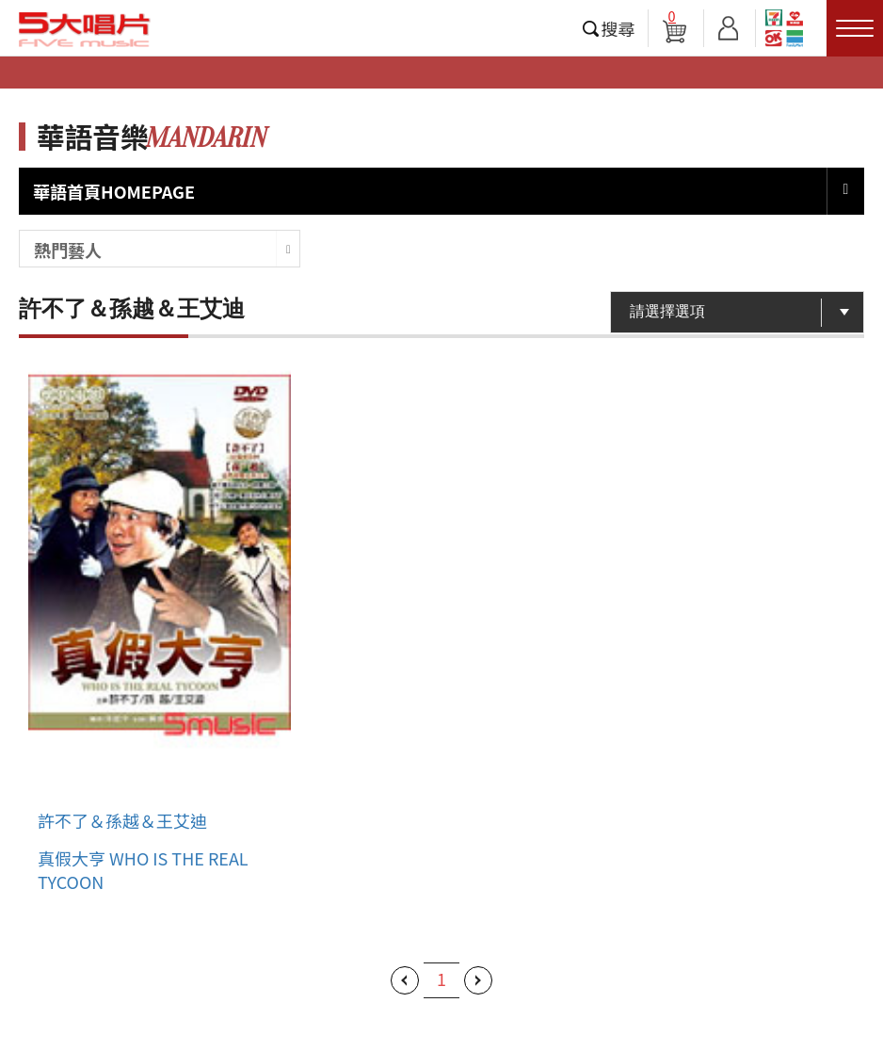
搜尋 (618, 28)
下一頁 (478, 980)
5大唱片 (85, 29)
